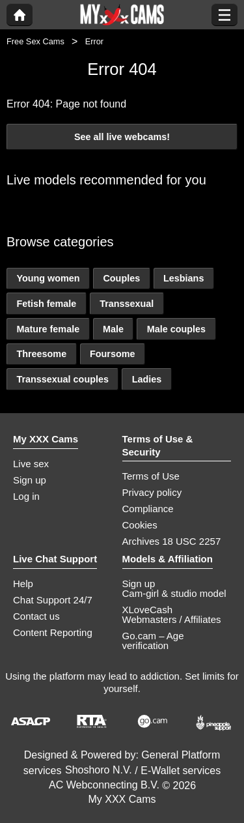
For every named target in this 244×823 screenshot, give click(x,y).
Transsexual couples (62, 379)
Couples (121, 278)
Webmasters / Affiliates (171, 619)
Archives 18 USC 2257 (171, 541)
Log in (26, 496)
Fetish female (46, 303)
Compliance (148, 508)
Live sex (31, 463)
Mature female (47, 329)
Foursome (112, 354)
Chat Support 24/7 (52, 599)
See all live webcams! (122, 137)
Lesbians (183, 278)
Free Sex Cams (35, 41)
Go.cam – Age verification (153, 640)
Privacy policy (152, 492)
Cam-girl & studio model (174, 593)
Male (113, 329)
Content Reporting (52, 632)
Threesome (41, 354)
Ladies (147, 379)
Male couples (176, 329)
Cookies (139, 524)
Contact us (36, 616)
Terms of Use (151, 476)
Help (23, 583)
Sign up (29, 479)
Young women (47, 278)
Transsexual (127, 303)
